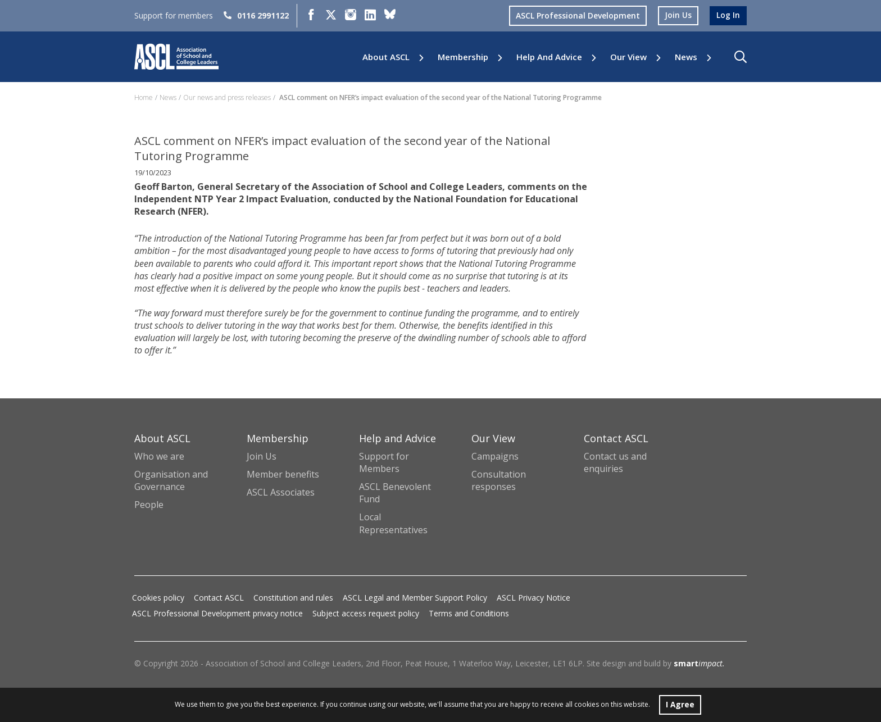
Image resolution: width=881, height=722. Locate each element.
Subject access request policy (365, 613)
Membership (463, 57)
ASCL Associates (281, 492)
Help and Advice (549, 57)
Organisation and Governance (171, 480)
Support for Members (384, 462)
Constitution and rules (293, 597)
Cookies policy (158, 597)
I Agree (679, 704)
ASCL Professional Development (578, 15)
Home (143, 97)
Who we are (159, 456)
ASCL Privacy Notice (533, 597)
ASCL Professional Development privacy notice (217, 613)
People (149, 504)
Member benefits (283, 474)
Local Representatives (393, 523)
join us (678, 15)
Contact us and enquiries (615, 462)
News (686, 57)
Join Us (261, 456)
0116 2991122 (256, 15)
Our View (628, 57)
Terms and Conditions (469, 613)
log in (728, 15)
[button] (740, 57)
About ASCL (386, 57)
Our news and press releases (227, 97)
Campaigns (495, 456)
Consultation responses (498, 480)
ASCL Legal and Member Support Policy (415, 597)
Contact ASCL (219, 597)
